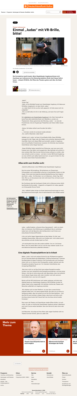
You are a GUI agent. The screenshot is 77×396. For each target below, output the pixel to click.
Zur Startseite (26, 363)
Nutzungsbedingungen (41, 392)
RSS (32, 381)
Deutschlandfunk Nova (43, 2)
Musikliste (27, 12)
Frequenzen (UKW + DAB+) (22, 377)
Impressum (52, 392)
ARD (27, 393)
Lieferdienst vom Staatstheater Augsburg (36, 117)
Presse (63, 377)
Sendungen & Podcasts (19, 12)
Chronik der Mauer (51, 393)
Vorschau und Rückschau (7, 375)
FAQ (32, 375)
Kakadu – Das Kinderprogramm (5, 382)
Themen (3, 12)
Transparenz (65, 381)
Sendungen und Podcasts (7, 377)
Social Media (50, 377)
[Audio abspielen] (64, 60)
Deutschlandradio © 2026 (38, 390)
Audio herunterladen (30, 72)
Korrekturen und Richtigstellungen (66, 384)
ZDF (32, 393)
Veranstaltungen (35, 383)
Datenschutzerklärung (27, 392)
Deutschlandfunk (32, 2)
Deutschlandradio (66, 375)
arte (43, 393)
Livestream (19, 375)
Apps (32, 377)
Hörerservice (50, 375)
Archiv (32, 12)
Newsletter (34, 379)
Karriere (64, 379)
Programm (9, 12)
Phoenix (37, 393)
